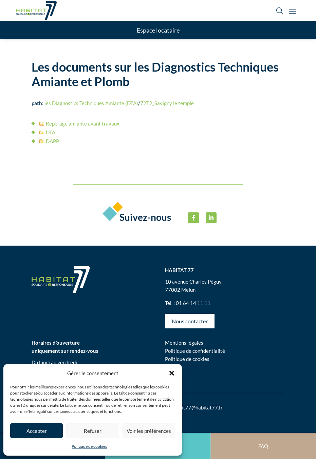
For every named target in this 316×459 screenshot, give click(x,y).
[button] (171, 373)
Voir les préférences (149, 431)
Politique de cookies (89, 446)
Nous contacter (190, 321)
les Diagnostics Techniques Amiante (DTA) (91, 103)
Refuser (92, 431)
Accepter (36, 431)
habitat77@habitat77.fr (196, 407)
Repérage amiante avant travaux (82, 123)
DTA (50, 132)
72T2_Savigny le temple (167, 103)
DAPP (52, 141)
